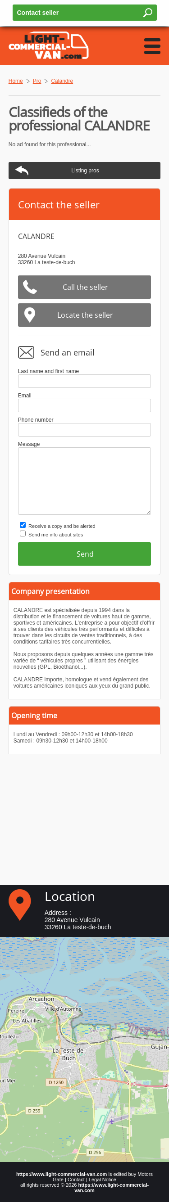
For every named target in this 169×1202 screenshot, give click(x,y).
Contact (76, 1179)
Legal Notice (102, 1179)
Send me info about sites (55, 534)
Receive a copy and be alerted (62, 526)
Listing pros (85, 170)
